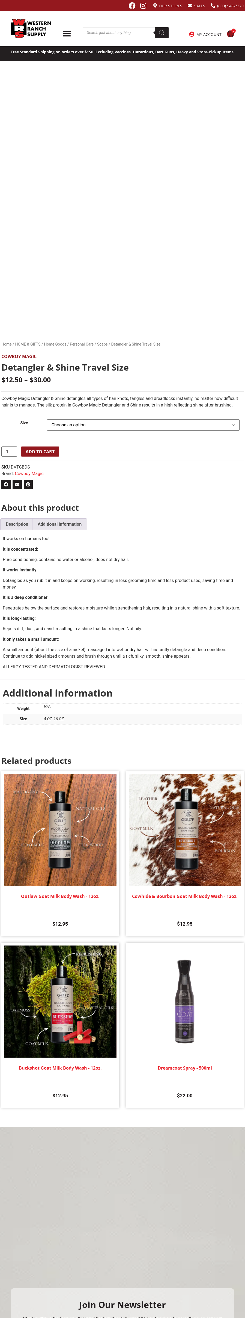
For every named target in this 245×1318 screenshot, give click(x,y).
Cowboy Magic (19, 356)
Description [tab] (17, 524)
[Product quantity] (9, 451)
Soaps (102, 344)
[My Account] (192, 34)
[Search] (162, 32)
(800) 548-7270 (230, 5)
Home (6, 344)
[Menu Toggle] (66, 33)
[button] (6, 484)
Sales (199, 5)
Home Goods (55, 344)
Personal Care (82, 344)
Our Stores (170, 5)
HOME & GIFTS (27, 344)
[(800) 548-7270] (213, 5)
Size (24, 423)
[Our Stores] (155, 5)
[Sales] (190, 5)
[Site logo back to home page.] (31, 28)
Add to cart (40, 452)
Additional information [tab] (60, 524)
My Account (209, 34)
